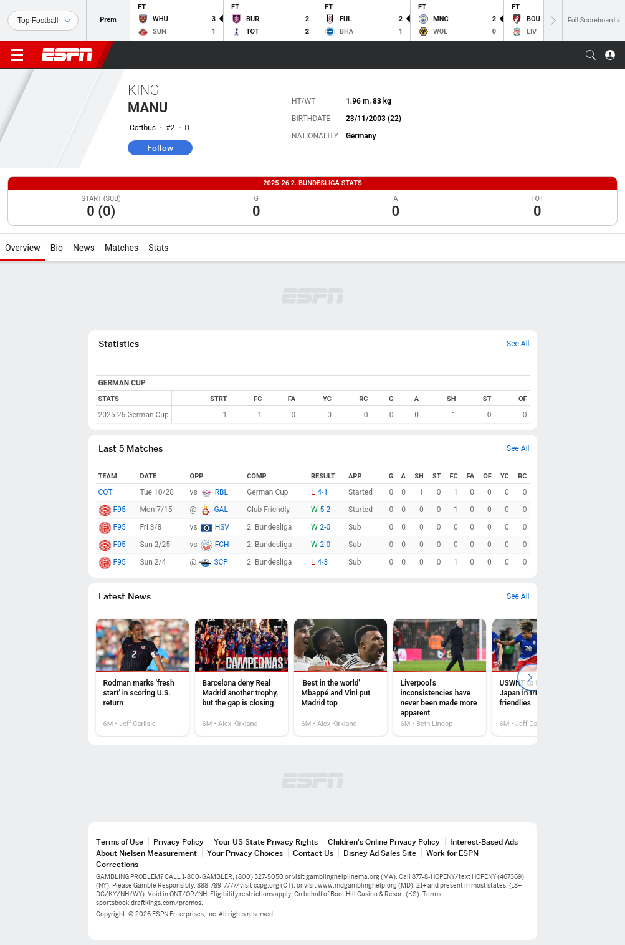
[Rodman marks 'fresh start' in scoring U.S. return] (142, 677)
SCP (221, 562)
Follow (160, 147)
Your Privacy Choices (245, 853)
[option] (142, 677)
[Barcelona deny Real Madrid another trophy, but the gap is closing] (241, 677)
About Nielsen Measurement (146, 853)
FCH (222, 544)
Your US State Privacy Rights (266, 841)
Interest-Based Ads (484, 841)
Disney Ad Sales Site (379, 853)
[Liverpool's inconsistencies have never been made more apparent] (439, 677)
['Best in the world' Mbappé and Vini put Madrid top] (340, 677)
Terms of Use (119, 841)
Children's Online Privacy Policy (384, 841)
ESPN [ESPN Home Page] (67, 54)
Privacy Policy (178, 841)
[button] (591, 55)
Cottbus (143, 128)
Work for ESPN (452, 853)
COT (105, 492)
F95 (119, 509)
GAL (220, 509)
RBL (221, 492)
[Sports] (43, 20)
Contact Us (313, 853)
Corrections (117, 864)
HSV (222, 527)
